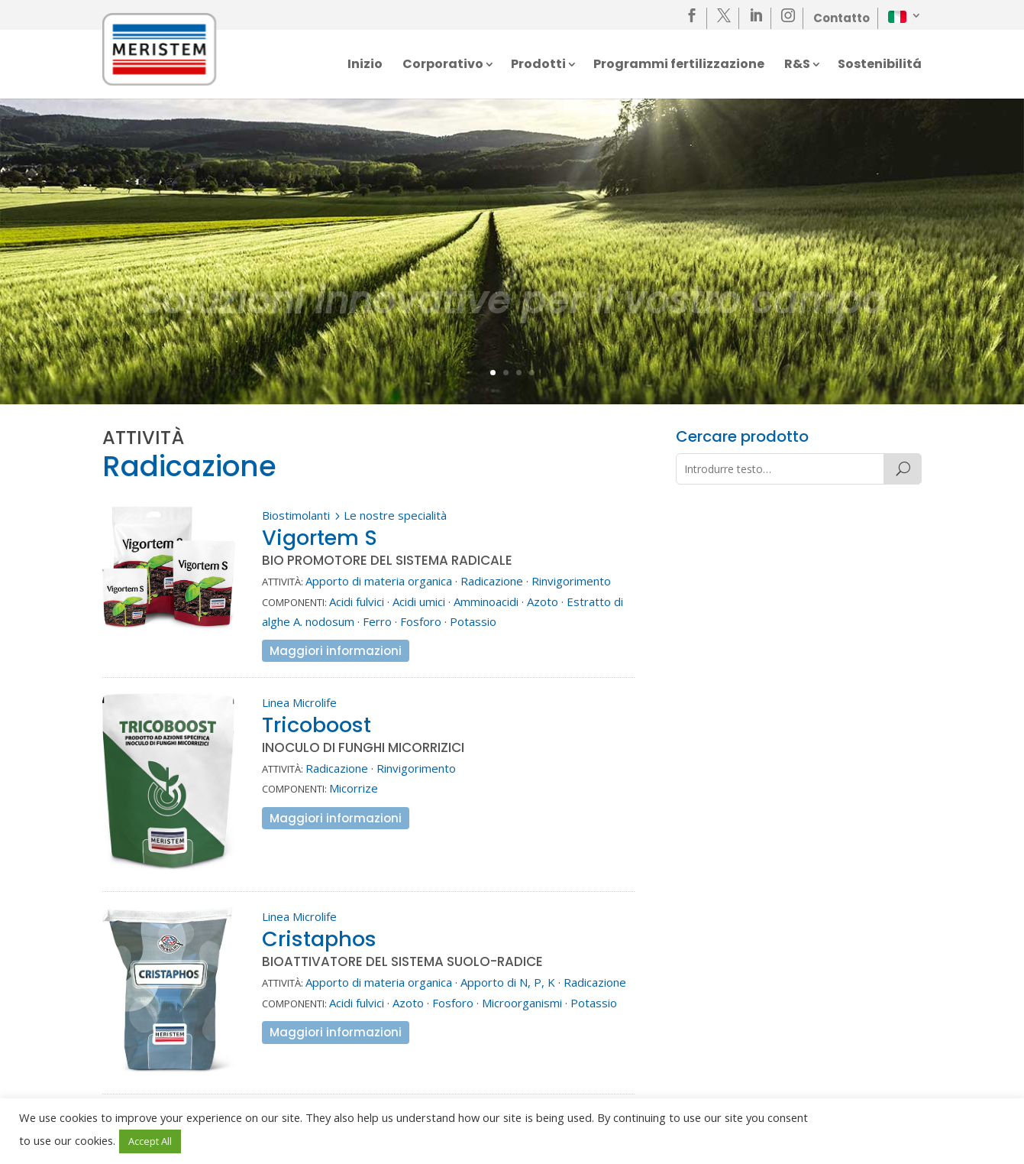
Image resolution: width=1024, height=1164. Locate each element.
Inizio (365, 66)
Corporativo (442, 66)
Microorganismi (522, 1002)
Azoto (542, 601)
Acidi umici (418, 601)
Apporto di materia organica (378, 580)
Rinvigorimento (571, 580)
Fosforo (420, 621)
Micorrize (353, 788)
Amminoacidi (486, 601)
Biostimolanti (296, 515)
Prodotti (538, 66)
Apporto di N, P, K (507, 982)
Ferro (377, 621)
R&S (797, 66)
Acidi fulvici (356, 601)
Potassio (473, 621)
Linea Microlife (299, 702)
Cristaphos (319, 939)
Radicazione (491, 580)
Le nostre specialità (395, 515)
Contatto (841, 18)
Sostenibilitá (880, 66)
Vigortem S (319, 538)
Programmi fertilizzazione (678, 66)
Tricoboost (316, 725)
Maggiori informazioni (336, 651)
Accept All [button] (150, 1141)
